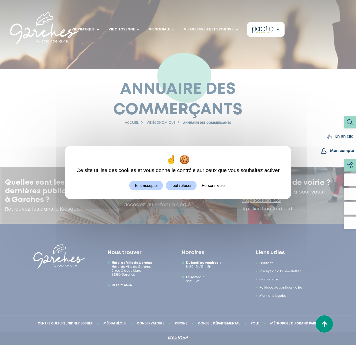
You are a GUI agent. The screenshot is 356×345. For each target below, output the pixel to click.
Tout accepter (146, 185)
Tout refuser (181, 185)
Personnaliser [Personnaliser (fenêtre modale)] (214, 185)
